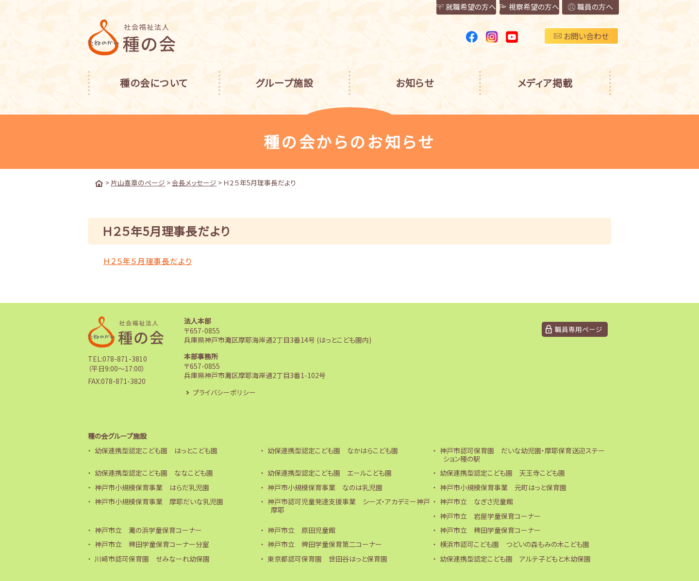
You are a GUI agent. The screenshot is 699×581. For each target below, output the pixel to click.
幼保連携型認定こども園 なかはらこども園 (332, 450)
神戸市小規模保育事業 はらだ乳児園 (152, 487)
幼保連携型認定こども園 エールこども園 (329, 473)
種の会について (154, 83)
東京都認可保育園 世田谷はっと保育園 (327, 558)
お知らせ (415, 83)
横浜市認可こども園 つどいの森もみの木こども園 (514, 544)
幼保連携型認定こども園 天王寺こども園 (502, 473)
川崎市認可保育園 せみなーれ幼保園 (152, 558)
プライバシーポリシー (224, 392)
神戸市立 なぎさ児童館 (476, 501)
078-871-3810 (124, 358)
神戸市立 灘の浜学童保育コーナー (148, 530)
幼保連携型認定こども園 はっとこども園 (156, 450)
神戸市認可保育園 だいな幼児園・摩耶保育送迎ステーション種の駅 (522, 455)
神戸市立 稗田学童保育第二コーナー (324, 544)
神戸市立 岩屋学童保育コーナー (490, 515)
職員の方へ (582, 8)
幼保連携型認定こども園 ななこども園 (154, 473)
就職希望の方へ (427, 8)
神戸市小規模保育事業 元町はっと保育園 (503, 487)
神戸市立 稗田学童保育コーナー (490, 530)
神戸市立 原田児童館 (301, 530)
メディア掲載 (545, 83)
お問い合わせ (581, 36)
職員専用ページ (578, 329)
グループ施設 (284, 83)
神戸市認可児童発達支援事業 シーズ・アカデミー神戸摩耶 (348, 506)
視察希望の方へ (504, 8)
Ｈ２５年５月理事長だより (147, 260)
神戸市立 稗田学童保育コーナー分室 (152, 544)
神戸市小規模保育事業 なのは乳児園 (325, 487)
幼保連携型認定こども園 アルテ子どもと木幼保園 (515, 558)
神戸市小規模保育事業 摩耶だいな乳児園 (159, 501)
